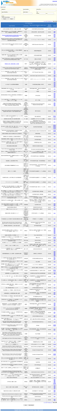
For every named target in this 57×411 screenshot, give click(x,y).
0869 (54, 372)
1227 (54, 44)
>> (51, 21)
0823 (54, 36)
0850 (54, 231)
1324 (54, 68)
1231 (54, 118)
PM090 (54, 131)
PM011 (54, 125)
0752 (54, 251)
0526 (54, 149)
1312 (54, 165)
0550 (54, 228)
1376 (54, 63)
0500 (54, 227)
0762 (54, 95)
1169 (54, 57)
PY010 (54, 271)
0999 (54, 76)
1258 (54, 156)
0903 (54, 152)
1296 (54, 267)
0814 (54, 99)
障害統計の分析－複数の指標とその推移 (12, 63)
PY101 (54, 128)
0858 (54, 136)
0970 (54, 55)
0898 (54, 358)
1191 (54, 304)
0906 (54, 31)
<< (44, 21)
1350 (54, 53)
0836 (54, 209)
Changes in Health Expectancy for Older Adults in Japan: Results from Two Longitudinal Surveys (12, 36)
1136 (54, 303)
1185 (54, 37)
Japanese (54, 1)
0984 (54, 133)
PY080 (54, 344)
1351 (54, 60)
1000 (54, 233)
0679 (54, 35)
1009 (54, 160)
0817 (54, 259)
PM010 (54, 116)
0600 (54, 229)
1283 (54, 319)
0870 (54, 264)
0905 (54, 253)
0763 (54, 96)
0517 (54, 257)
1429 (54, 46)
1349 (54, 45)
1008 (54, 159)
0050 (54, 207)
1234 (54, 39)
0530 (54, 75)
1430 (54, 86)
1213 (54, 235)
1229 (54, 58)
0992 (54, 254)
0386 (54, 261)
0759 (54, 93)
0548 (54, 213)
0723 (54, 191)
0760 (54, 94)
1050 (54, 200)
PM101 (54, 126)
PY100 (54, 127)
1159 (54, 394)
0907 (54, 32)
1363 (54, 29)
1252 (54, 89)
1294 (54, 59)
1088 (54, 42)
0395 (54, 34)
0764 (54, 97)
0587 (54, 225)
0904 (54, 252)
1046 (54, 142)
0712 (54, 368)
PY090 (54, 130)
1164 (54, 43)
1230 (54, 280)
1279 (54, 51)
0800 (54, 230)
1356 (54, 321)
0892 (54, 290)
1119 (54, 100)
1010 (54, 161)
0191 (54, 292)
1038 (54, 377)
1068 (54, 338)
